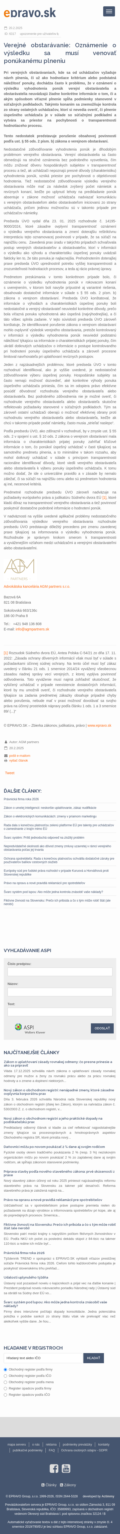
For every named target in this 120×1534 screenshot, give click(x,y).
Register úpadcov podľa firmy (27, 1388)
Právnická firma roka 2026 (21, 799)
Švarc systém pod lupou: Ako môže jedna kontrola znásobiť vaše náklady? (53, 892)
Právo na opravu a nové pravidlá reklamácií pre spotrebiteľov (44, 883)
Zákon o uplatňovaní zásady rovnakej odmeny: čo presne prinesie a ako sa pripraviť (58, 1063)
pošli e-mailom (19, 756)
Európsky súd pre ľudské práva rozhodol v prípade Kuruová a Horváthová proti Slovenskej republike (56, 872)
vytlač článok (18, 760)
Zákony (70, 1485)
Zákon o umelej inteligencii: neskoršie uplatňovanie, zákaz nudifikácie (50, 808)
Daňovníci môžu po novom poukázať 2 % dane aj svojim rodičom (54, 1147)
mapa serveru (17, 1444)
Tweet (9, 773)
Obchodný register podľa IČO (27, 1376)
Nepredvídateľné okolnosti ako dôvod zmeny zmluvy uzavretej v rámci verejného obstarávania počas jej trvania (57, 848)
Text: (11, 1004)
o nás (35, 1444)
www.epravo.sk (99, 725)
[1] (104, 497)
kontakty (103, 1444)
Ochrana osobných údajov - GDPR (84, 1450)
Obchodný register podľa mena (29, 1382)
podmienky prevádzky (77, 1444)
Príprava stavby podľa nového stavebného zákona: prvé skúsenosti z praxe (59, 1173)
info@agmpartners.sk (32, 629)
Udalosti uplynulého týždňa (26, 1277)
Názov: (13, 984)
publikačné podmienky (28, 1450)
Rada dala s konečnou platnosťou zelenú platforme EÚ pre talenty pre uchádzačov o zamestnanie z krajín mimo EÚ (59, 827)
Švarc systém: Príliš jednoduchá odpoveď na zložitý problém (44, 837)
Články (50, 1485)
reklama (51, 1444)
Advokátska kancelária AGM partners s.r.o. (37, 586)
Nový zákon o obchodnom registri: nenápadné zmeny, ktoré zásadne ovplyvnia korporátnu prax (59, 1092)
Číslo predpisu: (19, 964)
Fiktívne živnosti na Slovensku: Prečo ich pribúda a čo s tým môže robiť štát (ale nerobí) (57, 902)
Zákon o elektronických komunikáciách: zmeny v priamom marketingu (50, 816)
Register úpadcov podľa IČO (27, 1395)
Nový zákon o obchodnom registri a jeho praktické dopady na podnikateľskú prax (53, 1120)
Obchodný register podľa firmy (28, 1369)
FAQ (52, 1450)
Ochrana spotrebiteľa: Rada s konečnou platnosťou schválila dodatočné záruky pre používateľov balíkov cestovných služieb (59, 860)
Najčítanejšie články (31, 1052)
